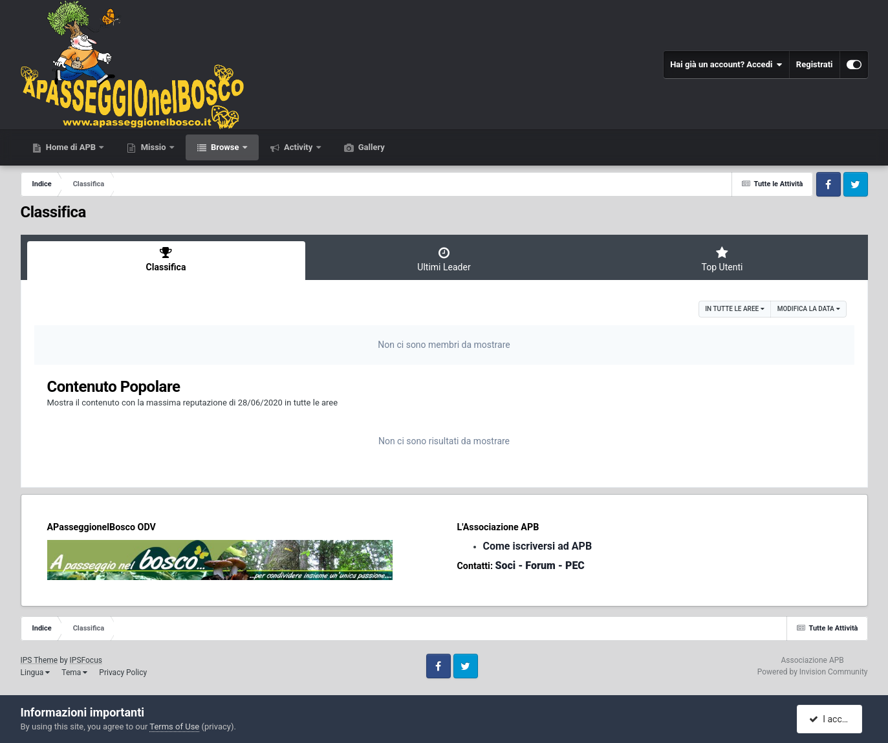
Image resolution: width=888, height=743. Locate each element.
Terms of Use (174, 726)
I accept (831, 719)
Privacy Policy (123, 672)
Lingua (35, 672)
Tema (74, 672)
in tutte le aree (734, 308)
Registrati (814, 64)
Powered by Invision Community (812, 671)
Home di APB (71, 147)
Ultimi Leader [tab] (444, 259)
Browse (225, 147)
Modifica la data (808, 308)
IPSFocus (86, 660)
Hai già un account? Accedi (726, 64)
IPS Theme (39, 660)
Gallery (370, 147)
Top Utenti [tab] (722, 259)
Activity (298, 147)
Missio (153, 147)
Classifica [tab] (166, 259)
